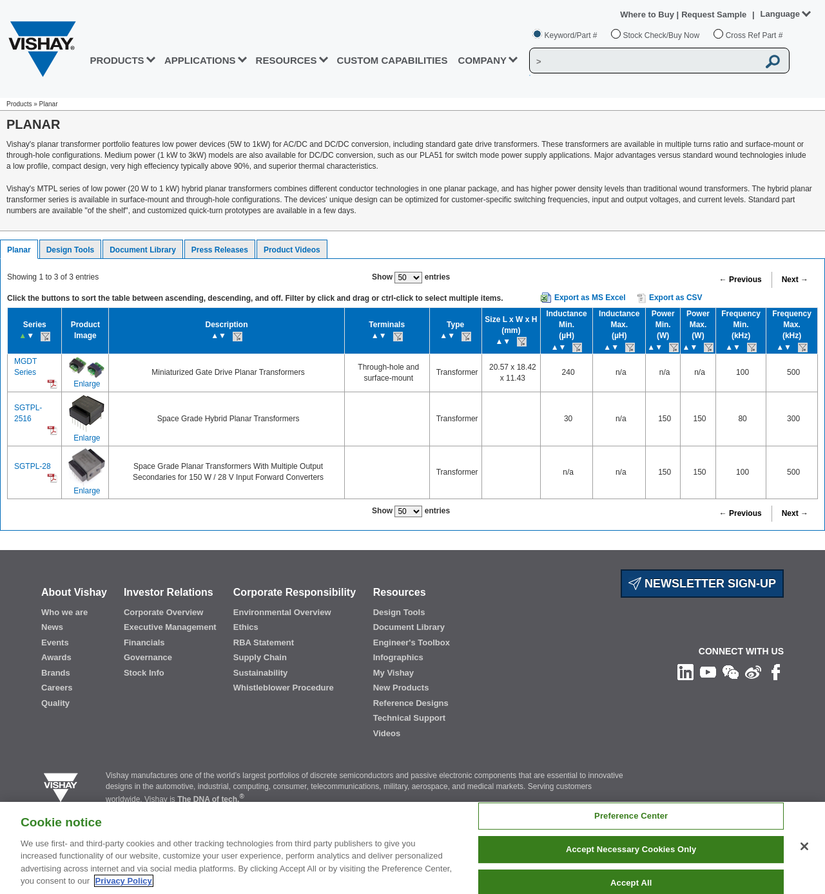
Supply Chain (260, 657)
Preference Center (631, 816)
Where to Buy (648, 14)
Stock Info (144, 673)
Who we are (64, 612)
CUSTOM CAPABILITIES (392, 60)
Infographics (398, 657)
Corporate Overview (164, 612)
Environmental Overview (282, 612)
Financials (144, 642)
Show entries (411, 277)
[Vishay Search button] (773, 61)
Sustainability (260, 673)
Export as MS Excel (590, 297)
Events (55, 642)
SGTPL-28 (32, 466)
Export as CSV (670, 298)
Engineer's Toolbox (411, 642)
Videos (386, 733)
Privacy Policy (123, 881)
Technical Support (409, 718)
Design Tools (70, 249)
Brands (55, 673)
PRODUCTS (117, 60)
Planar (19, 249)
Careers (56, 687)
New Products (401, 687)
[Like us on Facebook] (776, 671)
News (52, 627)
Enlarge (86, 383)
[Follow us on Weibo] (753, 671)
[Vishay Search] (644, 61)
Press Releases (219, 249)
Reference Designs (411, 703)
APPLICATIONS (200, 60)
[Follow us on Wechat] (731, 671)
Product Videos (292, 249)
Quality (55, 703)
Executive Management (170, 627)
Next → (795, 279)
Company (482, 60)
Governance (148, 657)
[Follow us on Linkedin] (685, 671)
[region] (412, 848)
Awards (56, 657)
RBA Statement (263, 642)
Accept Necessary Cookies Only (631, 849)
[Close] (804, 846)
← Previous (740, 279)
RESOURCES (286, 60)
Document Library (143, 249)
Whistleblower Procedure (283, 687)
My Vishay (393, 673)
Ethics (245, 627)
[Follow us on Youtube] (708, 671)
